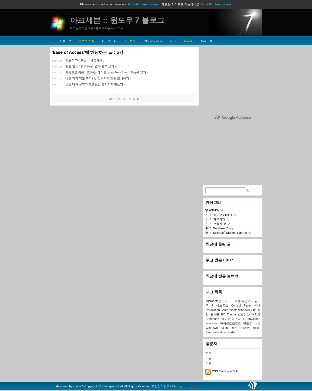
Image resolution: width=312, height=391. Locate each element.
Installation (213, 310)
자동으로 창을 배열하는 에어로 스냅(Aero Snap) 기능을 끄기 (105, 72)
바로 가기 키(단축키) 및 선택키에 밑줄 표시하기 (97, 78)
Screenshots (229, 310)
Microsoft (212, 301)
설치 (236, 328)
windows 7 (245, 310)
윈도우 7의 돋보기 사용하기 (83, 60)
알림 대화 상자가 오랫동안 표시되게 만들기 (94, 84)
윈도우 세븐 (251, 323)
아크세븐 (235, 301)
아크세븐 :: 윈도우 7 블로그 (117, 20)
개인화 (255, 314)
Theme (232, 314)
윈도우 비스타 (232, 319)
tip (255, 310)
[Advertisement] (232, 117)
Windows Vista (218, 328)
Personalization (216, 332)
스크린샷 (244, 314)
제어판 (247, 328)
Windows (213, 323)
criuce (77, 386)
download (254, 319)
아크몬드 (223, 305)
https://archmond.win (143, 4)
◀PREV (114, 99)
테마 (257, 305)
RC (224, 314)
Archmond (213, 319)
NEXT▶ (134, 99)
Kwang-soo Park (113, 386)
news (256, 328)
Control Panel (242, 305)
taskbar (232, 332)
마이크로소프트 (231, 323)
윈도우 (224, 301)
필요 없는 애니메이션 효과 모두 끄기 (89, 66)
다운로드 (247, 301)
